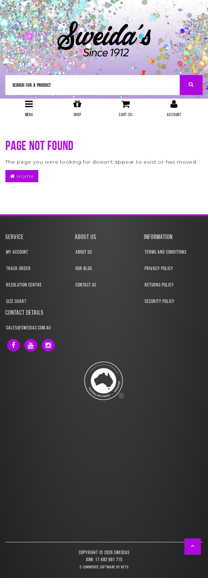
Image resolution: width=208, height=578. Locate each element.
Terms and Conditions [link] (166, 252)
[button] (192, 546)
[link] (13, 345)
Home (22, 176)
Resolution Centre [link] (24, 285)
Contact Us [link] (86, 285)
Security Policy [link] (160, 301)
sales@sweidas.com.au (28, 328)
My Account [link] (17, 252)
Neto (125, 567)
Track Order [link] (18, 268)
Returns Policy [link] (159, 285)
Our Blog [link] (84, 268)
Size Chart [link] (16, 301)
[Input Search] (92, 85)
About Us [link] (84, 252)
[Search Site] (191, 85)
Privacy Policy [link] (159, 268)
